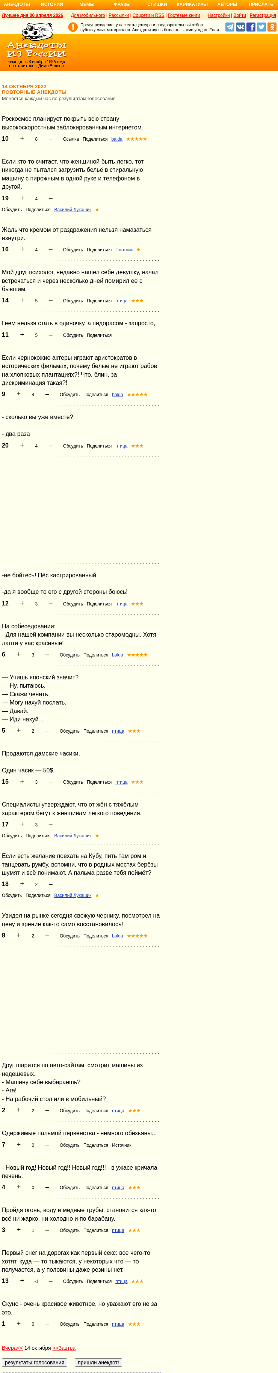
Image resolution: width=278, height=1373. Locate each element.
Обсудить (12, 209)
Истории (52, 4)
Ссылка (71, 139)
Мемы (87, 4)
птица (121, 300)
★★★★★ (136, 139)
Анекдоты (17, 4)
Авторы (227, 4)
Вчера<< (12, 1348)
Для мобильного (88, 15)
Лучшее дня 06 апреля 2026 (32, 15)
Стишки (157, 4)
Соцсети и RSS (149, 15)
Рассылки (119, 15)
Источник (121, 1145)
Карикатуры (192, 4)
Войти (239, 15)
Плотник (124, 249)
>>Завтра (64, 1348)
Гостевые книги (184, 15)
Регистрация (263, 15)
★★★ (137, 300)
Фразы (121, 4)
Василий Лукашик (72, 209)
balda (117, 139)
